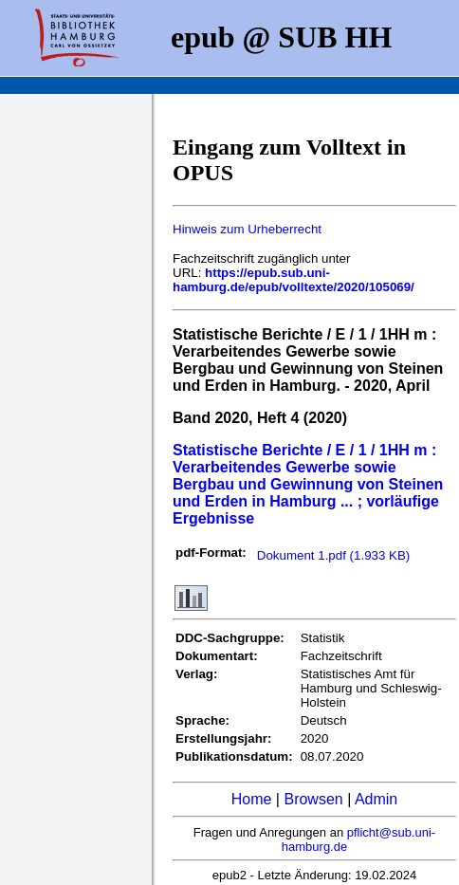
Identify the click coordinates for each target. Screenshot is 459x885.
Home (251, 799)
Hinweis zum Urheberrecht (247, 229)
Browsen (313, 799)
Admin (376, 799)
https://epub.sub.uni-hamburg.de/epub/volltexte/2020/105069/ (293, 280)
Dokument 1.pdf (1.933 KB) (334, 555)
